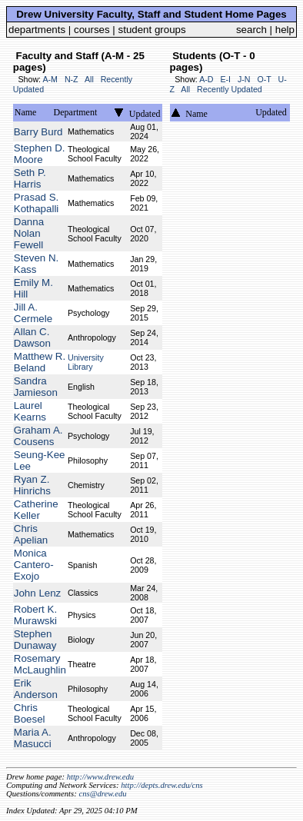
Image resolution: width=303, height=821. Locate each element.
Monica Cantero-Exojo (34, 564)
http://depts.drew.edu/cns (162, 785)
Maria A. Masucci (33, 738)
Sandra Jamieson (36, 386)
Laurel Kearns (30, 411)
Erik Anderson (36, 688)
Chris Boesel (29, 713)
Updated (145, 113)
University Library (86, 362)
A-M (50, 79)
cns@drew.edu (102, 793)
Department (76, 112)
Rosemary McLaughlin (40, 664)
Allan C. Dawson (32, 337)
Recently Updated (229, 89)
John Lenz (38, 593)
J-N (244, 79)
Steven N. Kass (36, 263)
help (285, 29)
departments (36, 29)
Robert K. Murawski (35, 615)
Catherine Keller (36, 509)
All (89, 79)
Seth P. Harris (30, 178)
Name (26, 112)
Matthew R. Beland (39, 362)
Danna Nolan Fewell (29, 233)
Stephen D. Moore (39, 153)
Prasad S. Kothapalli (36, 202)
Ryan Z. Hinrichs (32, 485)
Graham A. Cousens (38, 435)
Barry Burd (38, 132)
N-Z (71, 79)
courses (92, 29)
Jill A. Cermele (33, 312)
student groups (152, 29)
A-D (206, 79)
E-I (225, 79)
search (251, 29)
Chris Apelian (31, 534)
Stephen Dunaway (35, 639)
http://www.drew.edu (100, 777)
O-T (264, 79)
